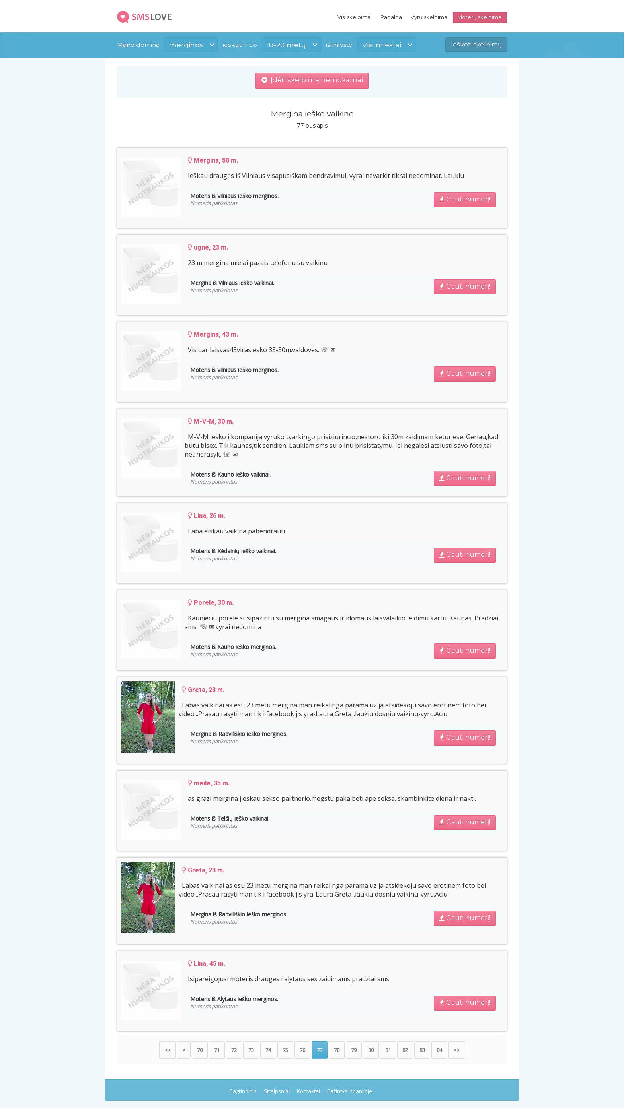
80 (371, 1050)
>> (457, 1050)
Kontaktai (308, 1090)
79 (354, 1050)
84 (439, 1050)
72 (234, 1050)
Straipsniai (277, 1090)
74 (268, 1050)
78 (336, 1050)
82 (405, 1050)
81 (388, 1050)
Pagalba (391, 17)
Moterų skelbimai (480, 17)
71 (217, 1050)
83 (422, 1050)
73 (251, 1050)
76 (302, 1050)
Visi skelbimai (354, 17)
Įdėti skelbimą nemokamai (312, 80)
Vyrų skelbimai (429, 17)
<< (167, 1050)
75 (285, 1050)
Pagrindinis (243, 1090)
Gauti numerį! (464, 199)
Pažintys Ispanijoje (349, 1090)
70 (200, 1050)
